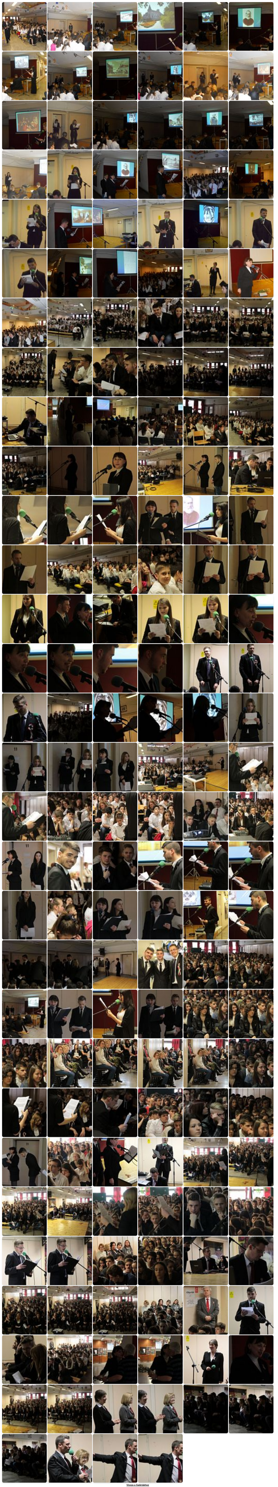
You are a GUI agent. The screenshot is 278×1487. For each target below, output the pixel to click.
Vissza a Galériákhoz (137, 1485)
